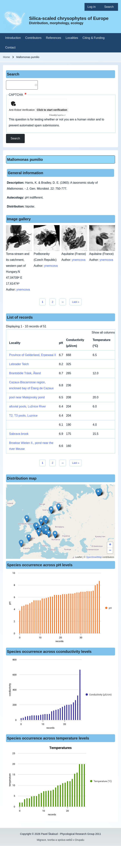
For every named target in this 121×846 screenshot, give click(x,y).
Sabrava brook (18, 433)
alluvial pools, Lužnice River (27, 406)
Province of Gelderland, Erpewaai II (32, 355)
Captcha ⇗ (57, 115)
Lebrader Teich (19, 364)
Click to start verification (52, 109)
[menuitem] (93, 7)
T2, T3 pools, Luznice (23, 415)
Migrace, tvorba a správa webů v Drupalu (60, 839)
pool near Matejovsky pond (27, 397)
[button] (48, 534)
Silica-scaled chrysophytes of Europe (69, 18)
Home (6, 57)
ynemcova (23, 289)
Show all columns (103, 332)
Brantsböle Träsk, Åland (25, 373)
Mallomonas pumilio (25, 159)
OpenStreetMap (94, 557)
